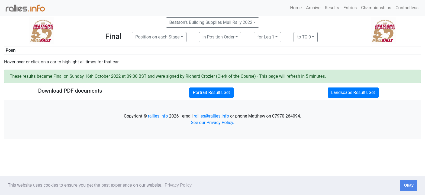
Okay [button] (408, 185)
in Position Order (218, 37)
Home (296, 7)
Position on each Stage (157, 37)
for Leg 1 (265, 37)
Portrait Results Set (211, 92)
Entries (350, 7)
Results (332, 7)
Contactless (406, 7)
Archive (313, 7)
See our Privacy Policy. (212, 122)
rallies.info (158, 116)
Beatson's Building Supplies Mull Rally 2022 (211, 22)
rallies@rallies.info (211, 116)
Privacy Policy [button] (178, 185)
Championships (376, 7)
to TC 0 (304, 37)
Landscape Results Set (353, 92)
